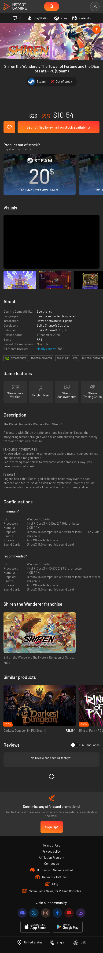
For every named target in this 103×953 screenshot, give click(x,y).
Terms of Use (51, 845)
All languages (84, 745)
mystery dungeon (41, 358)
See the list (44, 311)
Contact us (51, 863)
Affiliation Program (51, 857)
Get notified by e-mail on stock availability (58, 127)
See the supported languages (56, 316)
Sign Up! (51, 827)
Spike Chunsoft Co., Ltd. (53, 325)
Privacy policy (51, 851)
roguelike (63, 358)
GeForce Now (18, 358)
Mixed (41, 344)
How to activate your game (55, 321)
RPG (39, 339)
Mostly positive (47, 349)
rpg (75, 358)
